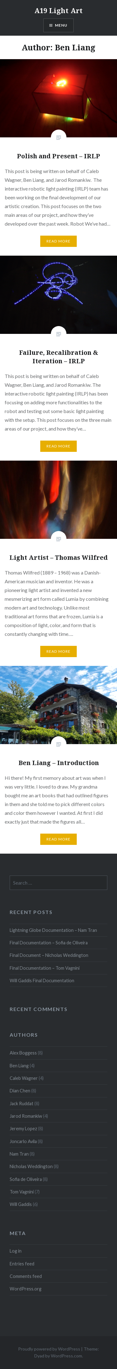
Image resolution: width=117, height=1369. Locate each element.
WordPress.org (25, 1288)
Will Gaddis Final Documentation (42, 980)
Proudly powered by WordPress (49, 1348)
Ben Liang (19, 1065)
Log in (16, 1251)
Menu (61, 25)
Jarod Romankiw (26, 1116)
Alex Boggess (23, 1052)
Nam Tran (19, 1154)
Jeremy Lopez (23, 1128)
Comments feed (26, 1276)
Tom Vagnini (22, 1191)
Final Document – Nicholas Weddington (49, 955)
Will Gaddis (21, 1204)
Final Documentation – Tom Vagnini (45, 968)
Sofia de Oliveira (26, 1179)
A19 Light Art (58, 10)
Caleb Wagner (24, 1078)
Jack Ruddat (21, 1103)
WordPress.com (66, 1355)
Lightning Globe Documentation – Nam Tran (53, 930)
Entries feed (22, 1263)
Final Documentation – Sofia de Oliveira (49, 942)
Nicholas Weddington (31, 1166)
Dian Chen (20, 1090)
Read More (58, 241)
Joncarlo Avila (23, 1141)
